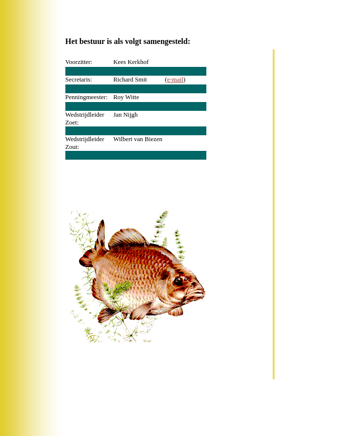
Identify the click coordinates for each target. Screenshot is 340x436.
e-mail (175, 79)
